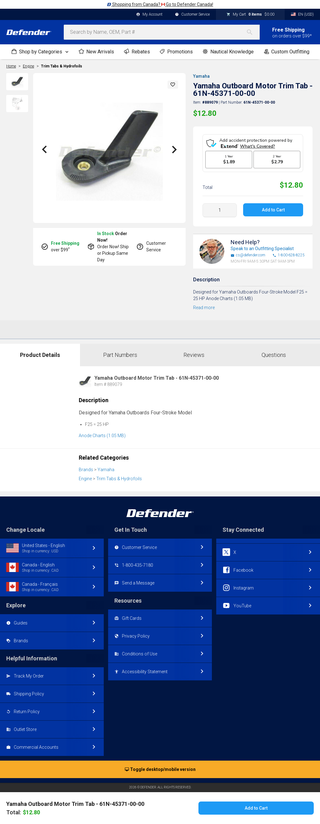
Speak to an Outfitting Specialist (262, 248)
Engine (85, 478)
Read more (204, 307)
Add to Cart (273, 209)
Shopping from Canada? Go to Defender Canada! (160, 4)
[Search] (253, 32)
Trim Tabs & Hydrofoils (61, 66)
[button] (173, 85)
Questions (274, 355)
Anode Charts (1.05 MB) (102, 435)
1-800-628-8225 (288, 255)
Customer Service (192, 14)
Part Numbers (120, 355)
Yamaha (201, 76)
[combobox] (162, 32)
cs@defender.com (248, 255)
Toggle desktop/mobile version (160, 769)
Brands (86, 469)
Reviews (193, 355)
